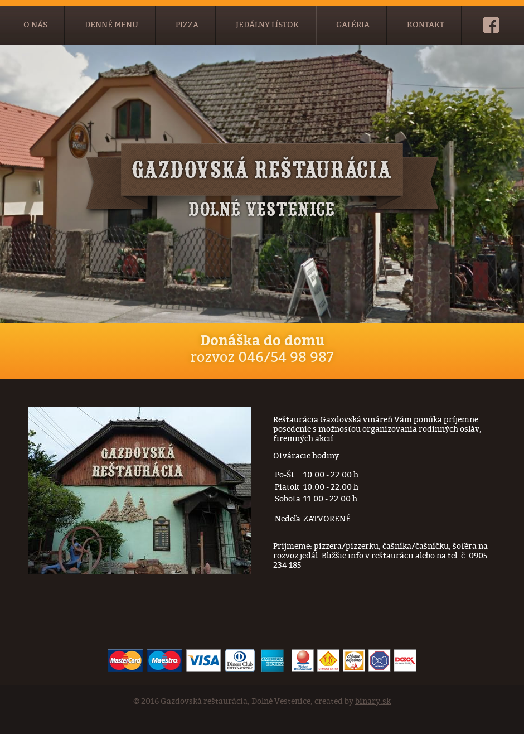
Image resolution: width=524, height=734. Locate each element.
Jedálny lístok (267, 25)
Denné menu (111, 25)
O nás (35, 25)
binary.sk (373, 701)
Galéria (353, 25)
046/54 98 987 (286, 357)
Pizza (187, 25)
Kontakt (425, 25)
